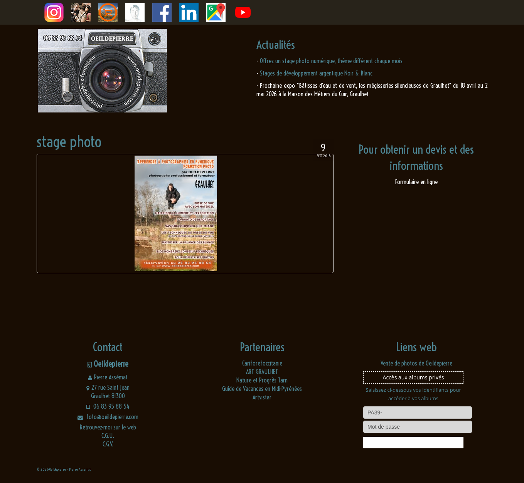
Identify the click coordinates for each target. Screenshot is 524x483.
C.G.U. (107, 435)
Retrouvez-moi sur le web (108, 427)
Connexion (413, 442)
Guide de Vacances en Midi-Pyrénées (262, 388)
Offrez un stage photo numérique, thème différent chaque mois (331, 61)
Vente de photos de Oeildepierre (416, 363)
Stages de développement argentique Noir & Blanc (316, 73)
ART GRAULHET (262, 372)
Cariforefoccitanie (262, 363)
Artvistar (262, 397)
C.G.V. (108, 444)
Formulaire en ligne (416, 182)
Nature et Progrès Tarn (262, 380)
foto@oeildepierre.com (108, 417)
